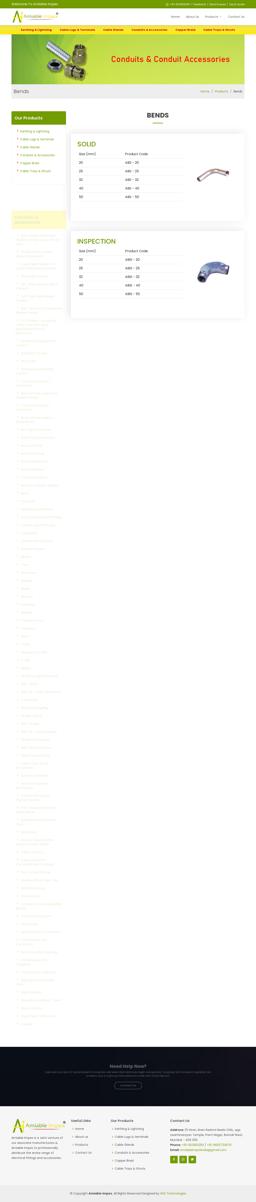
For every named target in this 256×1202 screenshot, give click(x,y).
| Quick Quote (236, 4)
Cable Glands (113, 30)
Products (221, 91)
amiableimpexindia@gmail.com (203, 1150)
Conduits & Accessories (149, 30)
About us (81, 1136)
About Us (192, 17)
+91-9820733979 (219, 1145)
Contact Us (236, 17)
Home (175, 17)
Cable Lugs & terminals (77, 30)
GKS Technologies (173, 1193)
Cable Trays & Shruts (219, 30)
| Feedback (198, 4)
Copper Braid (185, 30)
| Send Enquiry (216, 4)
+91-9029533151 (178, 4)
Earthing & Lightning (36, 30)
